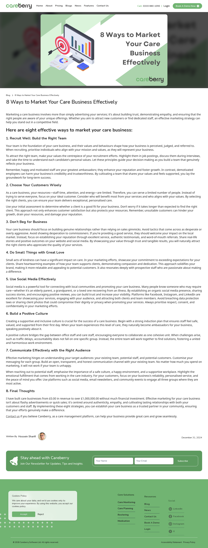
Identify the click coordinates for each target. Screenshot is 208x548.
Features (89, 6)
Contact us (13, 416)
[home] (19, 6)
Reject (41, 514)
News (78, 6)
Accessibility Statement (171, 544)
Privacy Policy (189, 544)
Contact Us (103, 6)
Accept (23, 514)
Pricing (59, 6)
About (49, 6)
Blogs (69, 6)
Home (39, 6)
